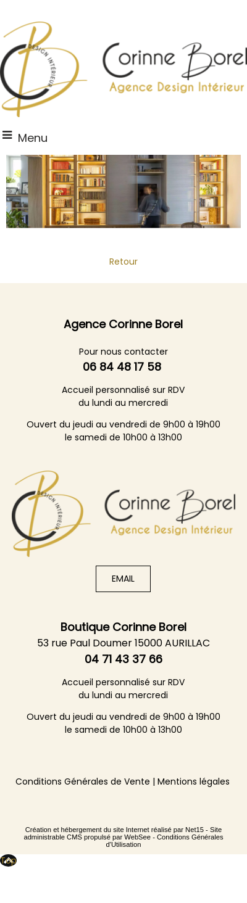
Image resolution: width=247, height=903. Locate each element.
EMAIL (123, 578)
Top (8, 860)
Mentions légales (193, 781)
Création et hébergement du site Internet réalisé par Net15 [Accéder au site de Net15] (114, 829)
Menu (33, 138)
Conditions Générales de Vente (82, 781)
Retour (123, 261)
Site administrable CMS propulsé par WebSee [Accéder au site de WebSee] (122, 833)
